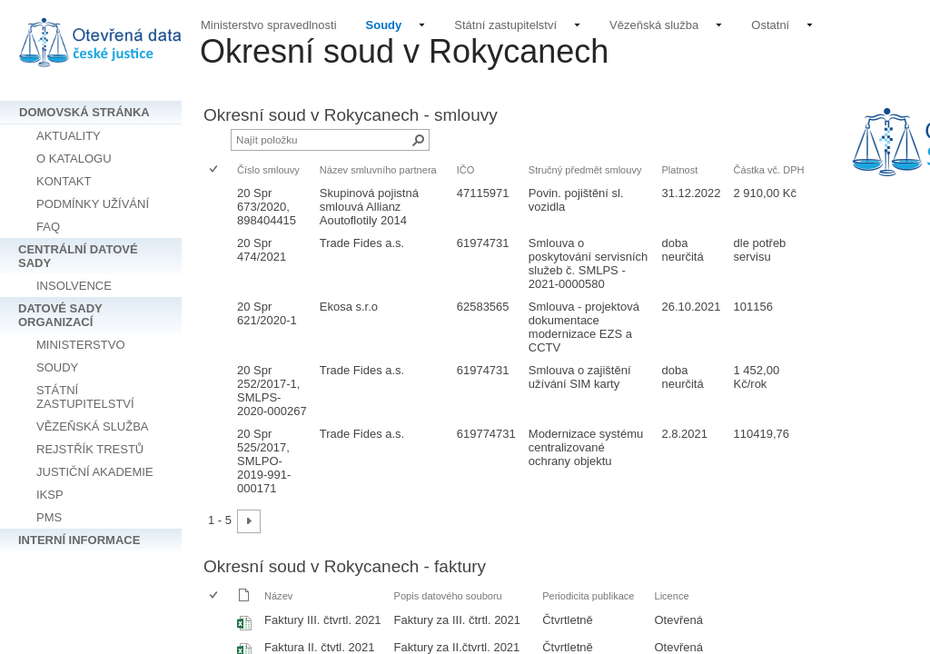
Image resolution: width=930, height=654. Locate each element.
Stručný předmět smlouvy (585, 169)
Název (278, 595)
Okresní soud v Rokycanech (404, 51)
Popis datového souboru (448, 595)
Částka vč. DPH (769, 169)
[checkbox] (214, 170)
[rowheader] (217, 207)
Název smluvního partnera (378, 169)
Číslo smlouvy (268, 169)
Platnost (679, 169)
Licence (672, 595)
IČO (466, 169)
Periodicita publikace (588, 595)
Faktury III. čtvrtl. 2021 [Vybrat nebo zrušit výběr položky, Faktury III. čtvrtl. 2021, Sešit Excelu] (322, 620)
